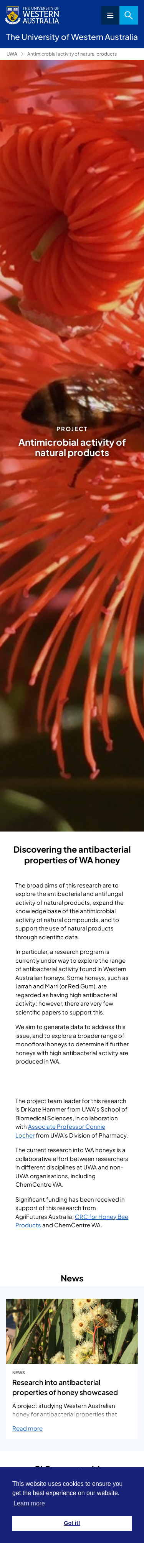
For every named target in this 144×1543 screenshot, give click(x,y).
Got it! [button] (72, 1523)
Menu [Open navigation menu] (110, 15)
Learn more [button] (29, 1503)
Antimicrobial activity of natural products (72, 54)
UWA (12, 54)
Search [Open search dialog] (128, 15)
